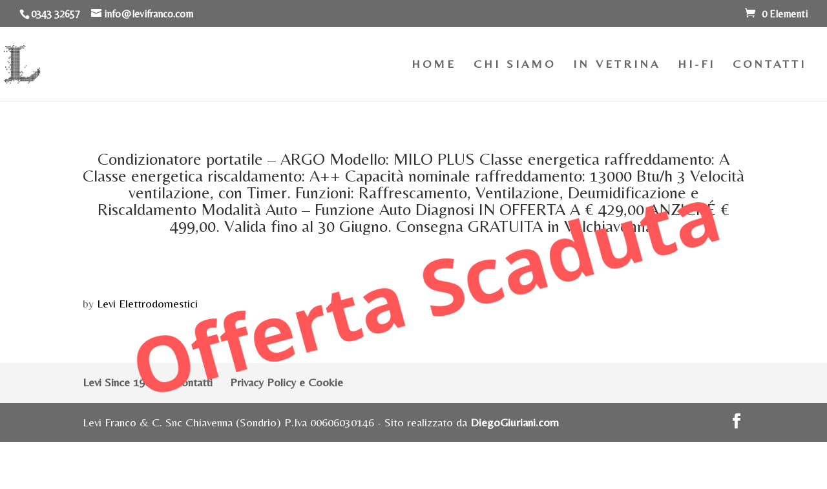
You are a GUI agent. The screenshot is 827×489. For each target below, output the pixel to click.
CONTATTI (769, 64)
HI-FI (696, 64)
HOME (434, 64)
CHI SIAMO (515, 64)
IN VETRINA (616, 64)
